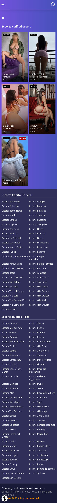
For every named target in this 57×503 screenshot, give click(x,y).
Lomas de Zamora (38, 76)
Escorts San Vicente (11, 477)
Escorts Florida (36, 364)
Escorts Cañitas (9, 219)
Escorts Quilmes (37, 473)
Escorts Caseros (9, 420)
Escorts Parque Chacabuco (36, 258)
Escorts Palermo (37, 251)
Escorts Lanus (8, 468)
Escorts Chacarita (37, 219)
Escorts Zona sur (37, 450)
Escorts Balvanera (10, 206)
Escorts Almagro (37, 201)
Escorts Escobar (9, 364)
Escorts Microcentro (39, 242)
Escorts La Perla (37, 332)
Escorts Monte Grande (13, 473)
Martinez (7, 128)
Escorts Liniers (36, 238)
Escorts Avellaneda (38, 455)
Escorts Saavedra (37, 272)
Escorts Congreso (10, 228)
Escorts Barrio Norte (12, 210)
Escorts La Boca (37, 233)
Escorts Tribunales (38, 282)
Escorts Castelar (37, 420)
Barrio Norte (36, 128)
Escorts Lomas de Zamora (42, 468)
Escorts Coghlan (9, 224)
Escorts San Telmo (11, 282)
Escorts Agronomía (11, 201)
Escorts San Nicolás (39, 277)
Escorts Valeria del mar (13, 341)
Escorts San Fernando (12, 397)
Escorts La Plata (9, 323)
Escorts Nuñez (9, 251)
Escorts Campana (38, 355)
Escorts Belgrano (37, 210)
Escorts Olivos (36, 388)
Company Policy (10, 491)
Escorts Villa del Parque (13, 291)
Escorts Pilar (8, 392)
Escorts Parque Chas (12, 263)
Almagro (6, 76)
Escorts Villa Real (37, 300)
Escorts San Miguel (11, 402)
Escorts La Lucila (10, 376)
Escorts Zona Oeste (39, 415)
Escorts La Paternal (11, 238)
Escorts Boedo (9, 215)
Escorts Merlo (8, 441)
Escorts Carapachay (11, 359)
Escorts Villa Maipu (38, 411)
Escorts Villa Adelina (39, 406)
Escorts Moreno (37, 441)
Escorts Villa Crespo (38, 286)
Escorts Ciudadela (10, 424)
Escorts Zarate (9, 415)
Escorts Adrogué (10, 455)
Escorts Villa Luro (10, 295)
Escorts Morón (9, 445)
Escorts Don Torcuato (40, 359)
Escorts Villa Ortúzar (39, 295)
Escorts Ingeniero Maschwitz (37, 370)
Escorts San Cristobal (12, 277)
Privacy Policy (29, 491)
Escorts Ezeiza (36, 464)
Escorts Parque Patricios (41, 263)
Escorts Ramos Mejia (39, 445)
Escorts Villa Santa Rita (13, 304)
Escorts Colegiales (38, 224)
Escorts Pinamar (10, 337)
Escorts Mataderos (11, 242)
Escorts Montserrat (38, 247)
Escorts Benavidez (11, 355)
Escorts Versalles (10, 286)
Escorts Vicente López (12, 406)
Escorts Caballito (37, 215)
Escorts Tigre (35, 402)
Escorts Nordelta (10, 388)
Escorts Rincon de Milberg (42, 392)
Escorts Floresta (9, 233)
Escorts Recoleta (37, 268)
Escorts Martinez (10, 383)
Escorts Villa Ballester (12, 411)
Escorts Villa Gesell (38, 346)
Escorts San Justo (10, 450)
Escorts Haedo (9, 429)
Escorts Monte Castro (12, 247)
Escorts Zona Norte (39, 350)
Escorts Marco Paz (38, 433)
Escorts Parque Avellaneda (15, 256)
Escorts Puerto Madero (13, 268)
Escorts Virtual (9, 309)
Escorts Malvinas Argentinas (37, 378)
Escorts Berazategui (39, 459)
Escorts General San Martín (11, 370)
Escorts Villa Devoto (39, 291)
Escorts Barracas (37, 206)
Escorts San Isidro (38, 397)
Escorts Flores (36, 228)
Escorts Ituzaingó (37, 429)
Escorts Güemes (10, 332)
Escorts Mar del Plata (12, 327)
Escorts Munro (36, 383)
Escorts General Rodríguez (42, 424)
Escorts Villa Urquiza (39, 304)
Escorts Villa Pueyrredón (13, 300)
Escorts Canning (9, 464)
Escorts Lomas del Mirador (11, 435)
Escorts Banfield (9, 459)
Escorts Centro (36, 323)
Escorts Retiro (8, 272)
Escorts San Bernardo (40, 341)
